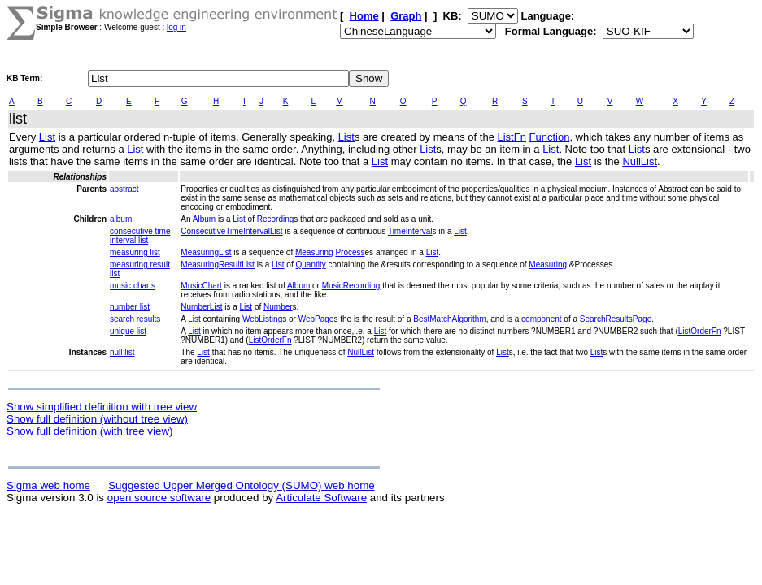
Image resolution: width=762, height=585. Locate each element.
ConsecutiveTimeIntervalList (231, 231)
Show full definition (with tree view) (89, 431)
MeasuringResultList (218, 264)
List (47, 137)
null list (122, 352)
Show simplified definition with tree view (102, 407)
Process (349, 252)
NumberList (201, 306)
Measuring (314, 252)
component (541, 318)
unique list (128, 331)
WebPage (316, 318)
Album (204, 218)
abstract (124, 188)
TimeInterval (410, 231)
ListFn (511, 137)
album (121, 218)
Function (549, 137)
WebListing (262, 318)
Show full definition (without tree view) (97, 419)
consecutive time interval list (140, 236)
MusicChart (201, 285)
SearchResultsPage (615, 318)
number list (130, 306)
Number (278, 306)
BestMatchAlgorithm (449, 318)
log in (176, 27)
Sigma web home (48, 485)
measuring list (135, 252)
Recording (275, 218)
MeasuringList (206, 252)
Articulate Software (321, 498)
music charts (132, 285)
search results (135, 318)
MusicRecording (351, 285)
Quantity (311, 264)
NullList (639, 161)
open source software (159, 498)
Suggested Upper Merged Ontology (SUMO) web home (241, 485)
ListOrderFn (699, 331)
